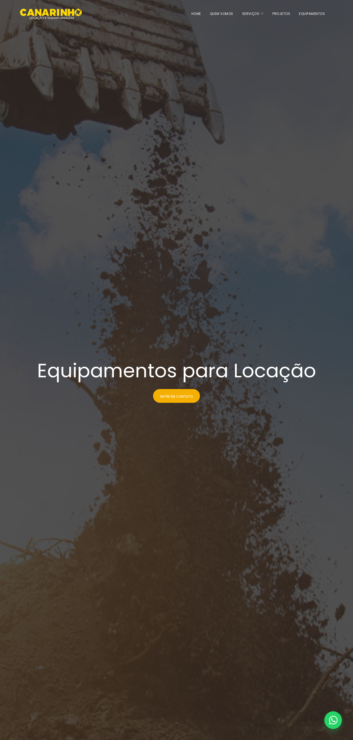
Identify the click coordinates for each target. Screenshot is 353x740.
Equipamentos (312, 13)
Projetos (281, 13)
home (196, 13)
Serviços (253, 13)
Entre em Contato (176, 396)
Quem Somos (221, 13)
